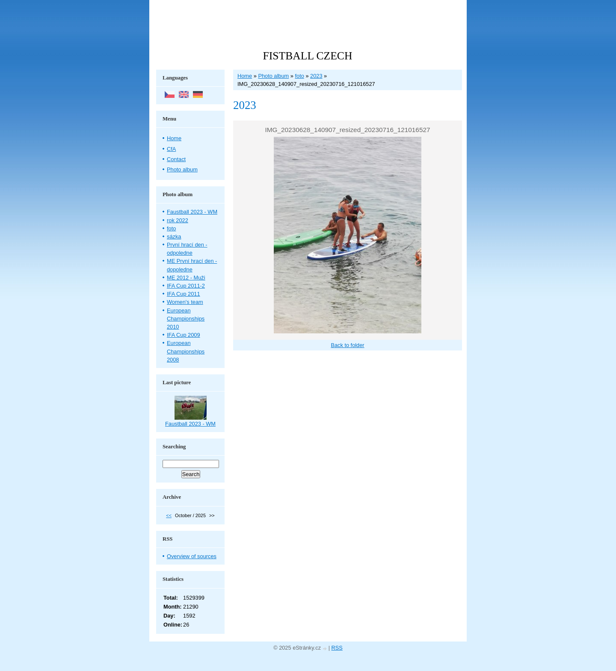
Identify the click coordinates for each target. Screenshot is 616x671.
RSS (337, 648)
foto (299, 76)
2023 (316, 76)
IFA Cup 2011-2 (186, 286)
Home (244, 76)
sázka (174, 236)
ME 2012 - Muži (186, 277)
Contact (176, 159)
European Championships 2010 (185, 318)
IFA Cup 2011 (183, 294)
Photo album (273, 76)
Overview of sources (191, 556)
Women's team (185, 302)
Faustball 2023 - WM (192, 212)
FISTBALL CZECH (307, 56)
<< (169, 515)
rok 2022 (177, 220)
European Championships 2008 (185, 351)
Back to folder (347, 345)
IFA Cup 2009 (183, 335)
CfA (171, 149)
